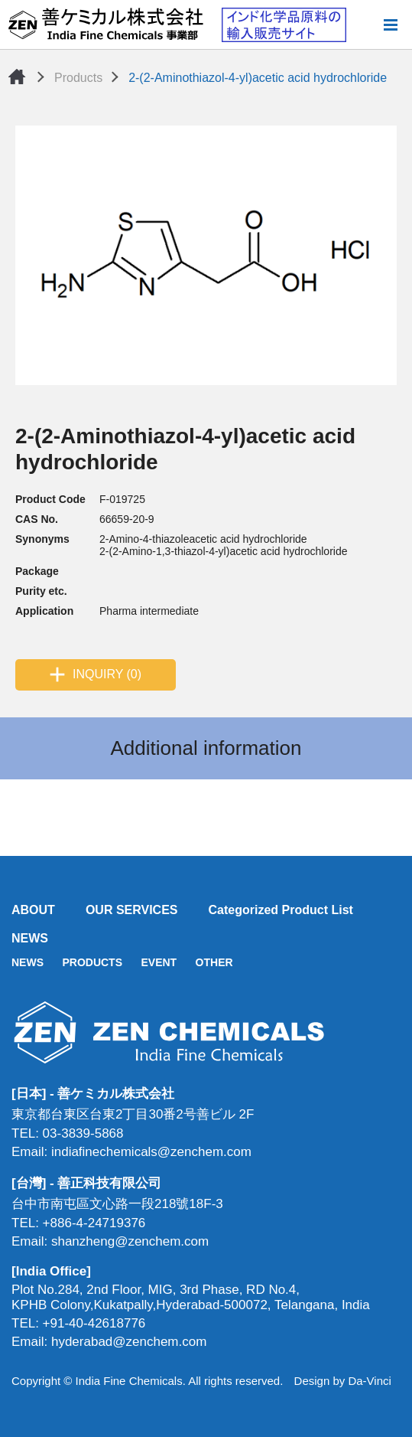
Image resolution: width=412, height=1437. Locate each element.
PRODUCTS (92, 962)
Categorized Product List (281, 909)
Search (365, 24)
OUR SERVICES (132, 909)
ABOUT (33, 909)
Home (16, 76)
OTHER (214, 962)
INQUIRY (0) (107, 674)
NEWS (29, 938)
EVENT (159, 962)
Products (78, 77)
